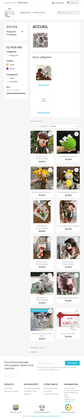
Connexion (48, 391)
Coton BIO (14, 82)
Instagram (16, 375)
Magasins (27, 394)
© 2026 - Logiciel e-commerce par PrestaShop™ (42, 416)
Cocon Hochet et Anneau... (68, 192)
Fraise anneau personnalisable (42, 227)
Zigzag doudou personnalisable (42, 299)
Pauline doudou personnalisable (42, 157)
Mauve (12, 69)
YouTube (11, 375)
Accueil (12, 27)
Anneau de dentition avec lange (42, 335)
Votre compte (51, 384)
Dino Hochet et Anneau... (68, 156)
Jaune (12, 65)
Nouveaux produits (11, 391)
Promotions (39, 12)
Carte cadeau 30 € (68, 334)
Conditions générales (32, 388)
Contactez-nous (30, 391)
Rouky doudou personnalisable (42, 263)
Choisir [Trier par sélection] (65, 126)
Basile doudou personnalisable (68, 263)
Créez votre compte (51, 394)
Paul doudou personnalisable (68, 226)
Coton (12, 78)
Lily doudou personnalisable (68, 298)
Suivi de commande (51, 388)
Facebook (6, 375)
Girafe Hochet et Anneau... (42, 192)
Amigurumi (25, 12)
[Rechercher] (68, 12)
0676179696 (23, 3)
